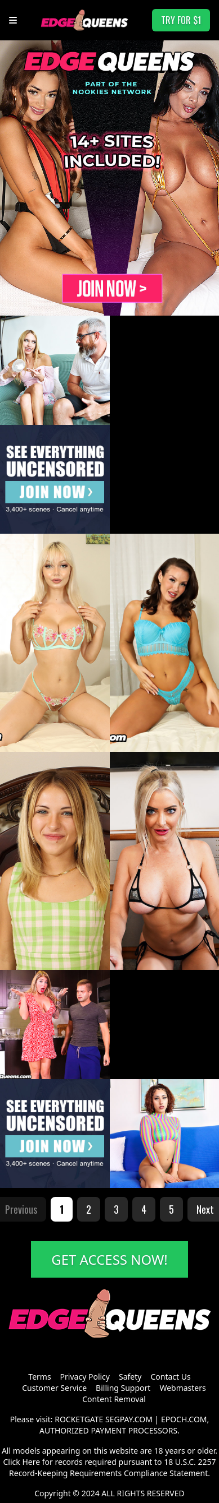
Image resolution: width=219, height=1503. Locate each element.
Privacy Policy (85, 1376)
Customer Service (54, 1387)
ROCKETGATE (79, 1419)
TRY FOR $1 (181, 20)
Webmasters (182, 1387)
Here (31, 1461)
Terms (39, 1376)
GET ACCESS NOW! (109, 1259)
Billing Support (123, 1387)
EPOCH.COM (184, 1419)
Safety (130, 1376)
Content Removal (114, 1399)
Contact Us (170, 1376)
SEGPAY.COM (129, 1419)
